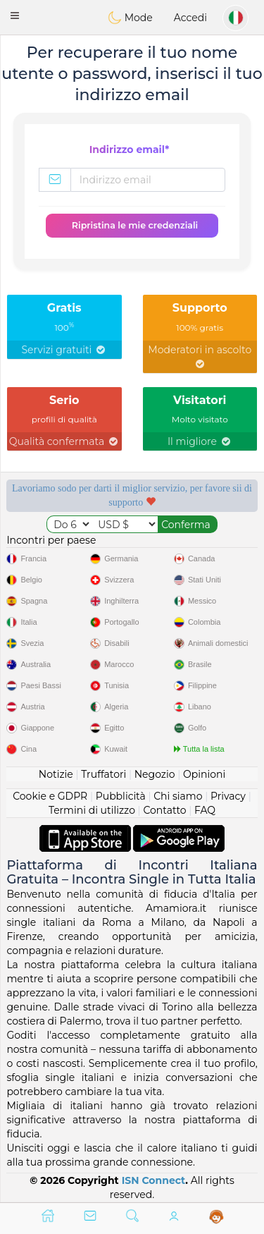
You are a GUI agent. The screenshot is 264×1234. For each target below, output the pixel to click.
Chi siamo (177, 796)
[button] (15, 15)
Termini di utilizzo (92, 810)
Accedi (190, 17)
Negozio (154, 774)
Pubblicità (121, 796)
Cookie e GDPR (50, 796)
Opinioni (204, 774)
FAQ (204, 810)
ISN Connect (154, 1180)
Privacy (228, 796)
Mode (130, 18)
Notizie (56, 774)
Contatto (164, 810)
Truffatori (103, 774)
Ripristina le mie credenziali (135, 225)
